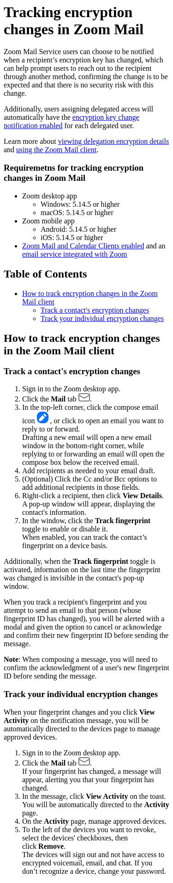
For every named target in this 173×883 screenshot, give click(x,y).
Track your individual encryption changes (102, 318)
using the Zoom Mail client (56, 150)
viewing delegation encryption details (113, 141)
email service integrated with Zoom (74, 254)
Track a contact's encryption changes (95, 310)
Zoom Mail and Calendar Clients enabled (83, 246)
